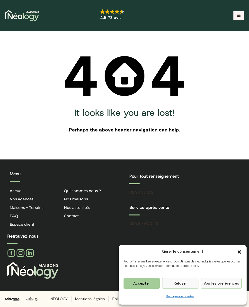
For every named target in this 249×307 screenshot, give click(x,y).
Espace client (22, 224)
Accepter (141, 283)
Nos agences (22, 199)
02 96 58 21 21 (141, 192)
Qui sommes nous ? (82, 190)
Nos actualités (77, 207)
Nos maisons (76, 199)
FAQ (14, 216)
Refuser (180, 283)
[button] (239, 251)
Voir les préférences (221, 283)
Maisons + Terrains (27, 207)
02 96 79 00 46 (143, 223)
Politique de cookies (180, 296)
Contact (71, 216)
